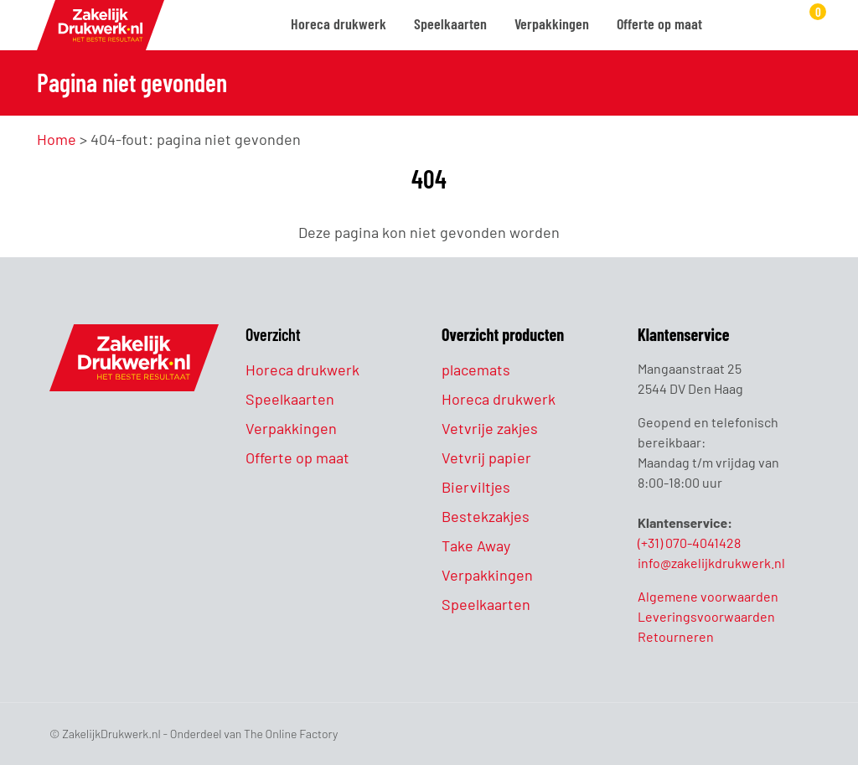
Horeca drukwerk (338, 23)
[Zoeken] (736, 26)
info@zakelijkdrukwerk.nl (711, 563)
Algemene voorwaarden (708, 596)
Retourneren (676, 636)
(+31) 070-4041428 (689, 542)
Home (56, 139)
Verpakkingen (551, 23)
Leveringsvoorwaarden (706, 616)
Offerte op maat (659, 23)
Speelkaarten (450, 23)
